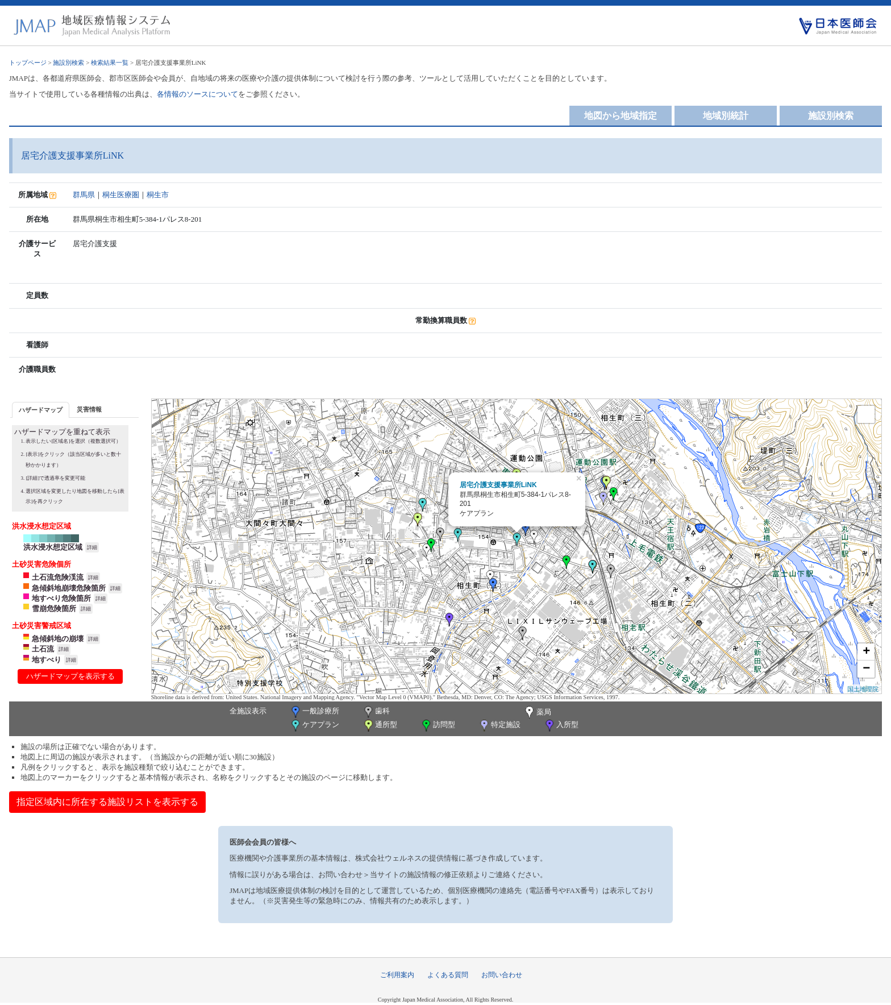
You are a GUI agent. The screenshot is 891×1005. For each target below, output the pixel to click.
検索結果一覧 (109, 62)
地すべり (46, 659)
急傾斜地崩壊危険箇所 (69, 588)
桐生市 (158, 194)
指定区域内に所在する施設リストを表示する (107, 802)
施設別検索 (68, 62)
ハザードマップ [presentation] (41, 409)
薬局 (537, 713)
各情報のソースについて (197, 94)
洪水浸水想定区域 (52, 547)
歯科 (376, 712)
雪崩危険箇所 (54, 608)
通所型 (379, 726)
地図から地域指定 (620, 116)
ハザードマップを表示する (70, 676)
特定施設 (499, 726)
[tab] (40, 409)
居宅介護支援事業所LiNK (498, 485)
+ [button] (866, 652)
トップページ (28, 62)
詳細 (92, 547)
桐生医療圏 (120, 194)
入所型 (560, 726)
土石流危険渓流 (58, 577)
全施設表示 (248, 711)
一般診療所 (314, 712)
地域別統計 (725, 116)
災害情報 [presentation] (89, 409)
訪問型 (437, 726)
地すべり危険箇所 (61, 598)
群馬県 (84, 194)
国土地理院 (862, 689)
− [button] (866, 669)
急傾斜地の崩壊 (58, 638)
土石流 (43, 649)
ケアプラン (314, 726)
